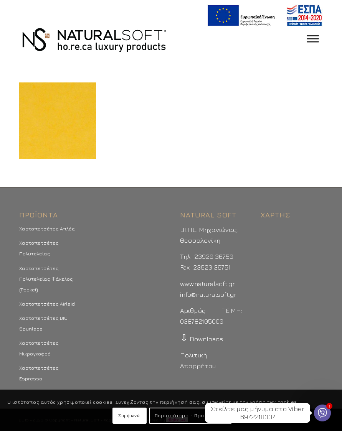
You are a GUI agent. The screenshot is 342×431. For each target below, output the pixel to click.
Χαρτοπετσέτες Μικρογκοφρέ (39, 348)
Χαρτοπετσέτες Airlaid (47, 304)
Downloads (201, 339)
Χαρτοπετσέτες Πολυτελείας (39, 248)
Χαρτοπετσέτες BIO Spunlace (43, 323)
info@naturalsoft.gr (208, 294)
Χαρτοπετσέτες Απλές (47, 228)
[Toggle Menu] (313, 38)
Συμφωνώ (129, 415)
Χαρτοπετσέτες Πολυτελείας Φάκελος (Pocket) (46, 279)
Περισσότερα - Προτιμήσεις (190, 415)
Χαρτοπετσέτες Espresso (39, 373)
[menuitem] (263, 15)
